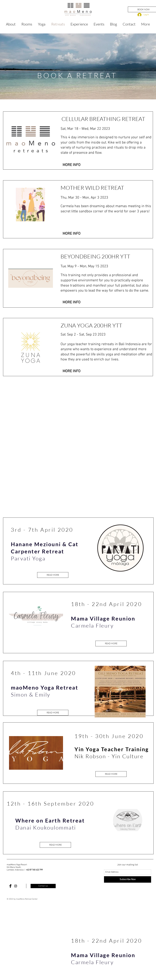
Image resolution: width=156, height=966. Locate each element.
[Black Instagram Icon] (15, 886)
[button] (71, 165)
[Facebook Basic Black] (10, 886)
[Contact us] (43, 886)
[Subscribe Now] (127, 879)
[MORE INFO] (71, 234)
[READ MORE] (52, 575)
